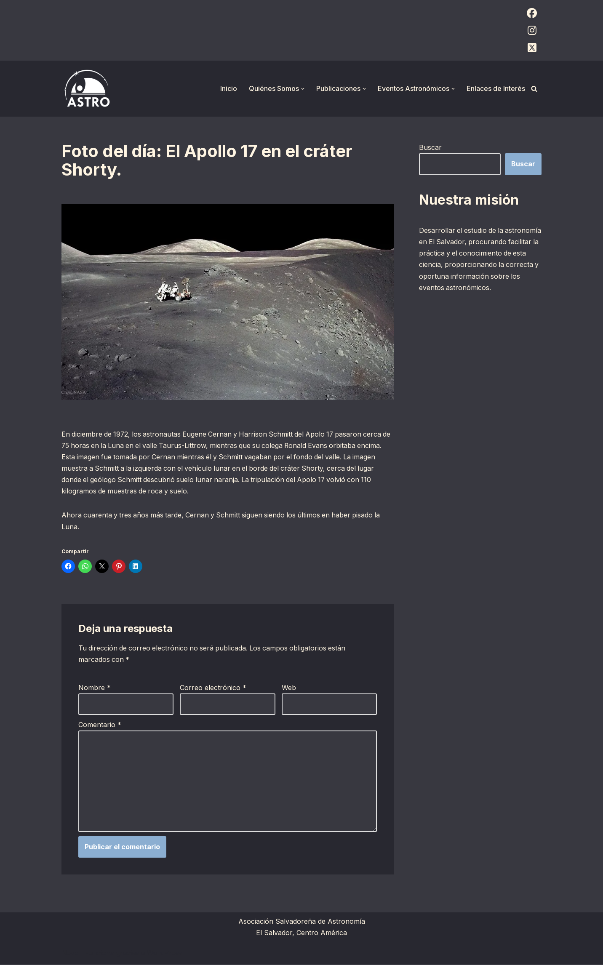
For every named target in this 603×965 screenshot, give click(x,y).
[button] (302, 89)
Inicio (228, 88)
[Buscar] (534, 88)
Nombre (94, 688)
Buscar (430, 147)
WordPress (164, 954)
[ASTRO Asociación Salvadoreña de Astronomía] (86, 88)
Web (289, 688)
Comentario (99, 725)
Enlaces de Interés (496, 88)
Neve (69, 954)
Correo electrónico (213, 688)
